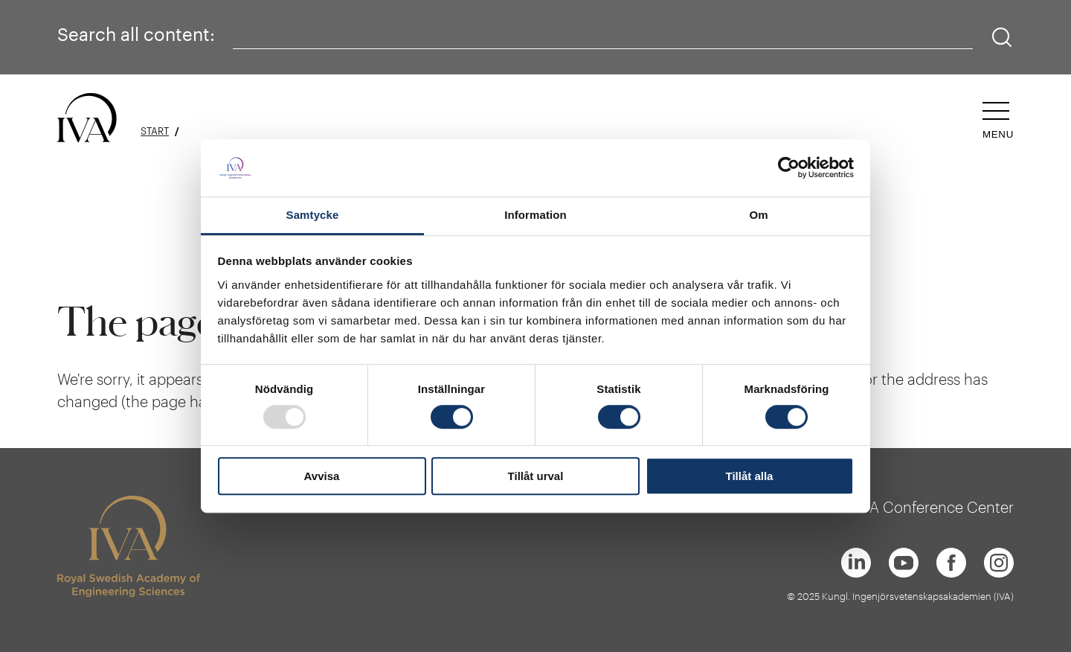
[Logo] (87, 118)
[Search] (1002, 37)
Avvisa (322, 476)
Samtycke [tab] (312, 214)
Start (155, 131)
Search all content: (136, 34)
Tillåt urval (536, 476)
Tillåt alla (750, 476)
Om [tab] (758, 214)
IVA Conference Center (935, 507)
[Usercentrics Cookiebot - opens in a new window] (789, 168)
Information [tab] (535, 214)
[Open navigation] (998, 121)
